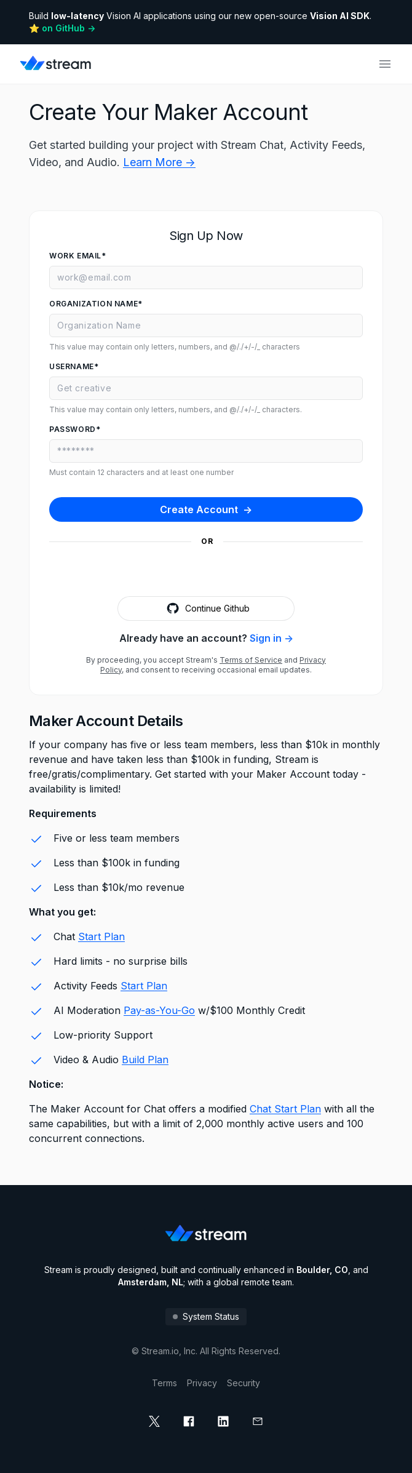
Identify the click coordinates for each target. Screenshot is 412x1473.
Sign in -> (271, 638)
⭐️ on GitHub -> (62, 28)
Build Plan (145, 1059)
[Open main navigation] (385, 64)
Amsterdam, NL (150, 1282)
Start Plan (101, 936)
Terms (164, 1383)
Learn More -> (159, 162)
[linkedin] (223, 1421)
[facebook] (188, 1421)
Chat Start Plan (285, 1109)
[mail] (257, 1421)
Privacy (202, 1383)
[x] (154, 1421)
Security (243, 1383)
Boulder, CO (322, 1269)
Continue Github (206, 608)
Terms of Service (251, 660)
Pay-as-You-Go (159, 1010)
